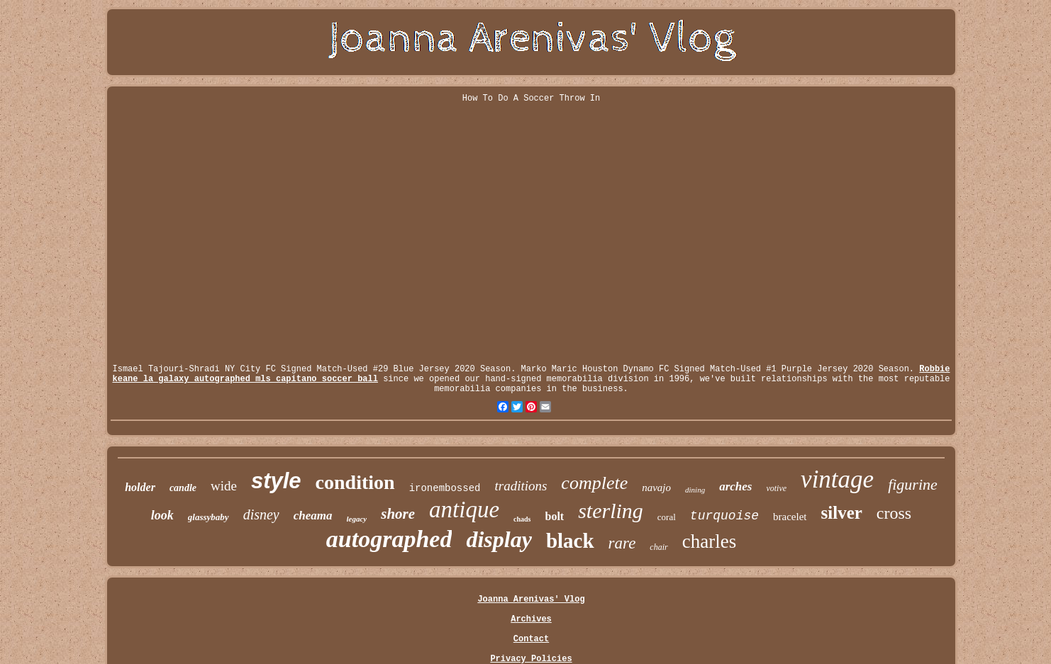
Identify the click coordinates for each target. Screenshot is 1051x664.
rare (622, 543)
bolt (555, 516)
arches (735, 486)
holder (140, 487)
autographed (389, 539)
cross (894, 513)
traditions (520, 485)
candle (182, 488)
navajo (656, 487)
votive (776, 488)
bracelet (789, 516)
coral (666, 517)
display (498, 539)
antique (464, 509)
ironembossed (445, 488)
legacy (357, 518)
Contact (531, 639)
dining (695, 489)
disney (261, 514)
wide (224, 485)
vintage (837, 479)
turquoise (724, 516)
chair (658, 547)
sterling (610, 510)
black (570, 540)
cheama (313, 515)
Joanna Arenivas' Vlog (530, 599)
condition (355, 482)
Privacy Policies (531, 659)
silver (841, 512)
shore (398, 513)
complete (594, 483)
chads (521, 519)
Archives (531, 619)
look (162, 515)
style (276, 480)
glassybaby (208, 517)
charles (709, 541)
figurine (913, 484)
